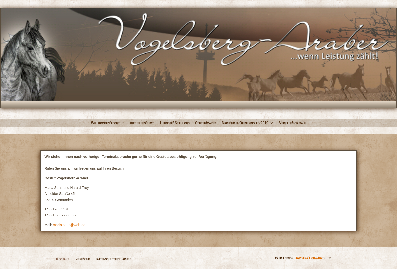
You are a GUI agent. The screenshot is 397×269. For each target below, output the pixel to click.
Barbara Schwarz (308, 258)
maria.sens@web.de (69, 225)
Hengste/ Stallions (175, 123)
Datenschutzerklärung (113, 259)
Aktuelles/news (142, 123)
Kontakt (62, 259)
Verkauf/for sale (292, 123)
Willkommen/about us (107, 123)
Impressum (82, 259)
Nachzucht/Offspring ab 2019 (245, 123)
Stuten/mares (205, 123)
